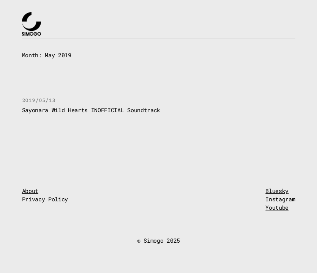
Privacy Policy (45, 199)
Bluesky (277, 191)
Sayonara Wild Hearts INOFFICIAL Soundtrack (91, 110)
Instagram (280, 199)
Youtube (277, 207)
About (30, 191)
